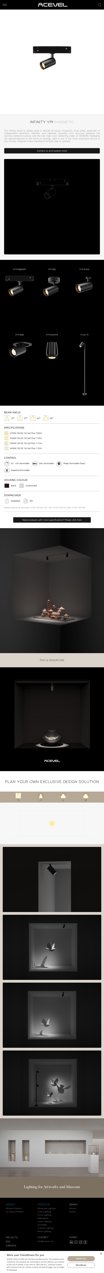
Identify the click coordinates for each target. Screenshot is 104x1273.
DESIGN (10, 1205)
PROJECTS (12, 1237)
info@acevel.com (46, 1241)
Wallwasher (43, 1218)
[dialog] (52, 1262)
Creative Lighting (46, 1228)
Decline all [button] (81, 1265)
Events (72, 1212)
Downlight (42, 1225)
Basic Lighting (44, 1231)
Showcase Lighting (46, 1208)
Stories (72, 1208)
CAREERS (11, 1246)
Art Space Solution (15, 1212)
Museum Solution (14, 1208)
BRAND (73, 1205)
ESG (8, 1242)
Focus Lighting (44, 1215)
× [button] (101, 1254)
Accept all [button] (81, 1258)
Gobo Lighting (44, 1212)
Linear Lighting (44, 1222)
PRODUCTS (44, 1205)
